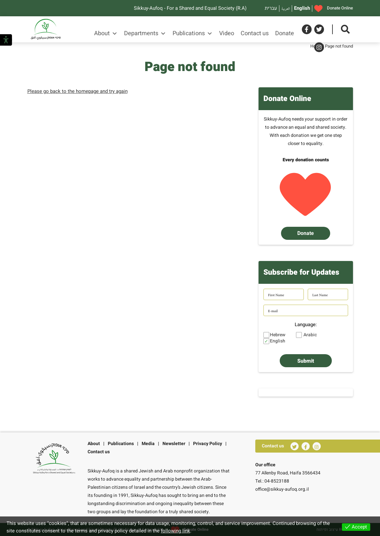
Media (148, 443)
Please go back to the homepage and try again (77, 91)
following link (175, 530)
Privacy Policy (207, 443)
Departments (145, 33)
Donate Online (333, 8)
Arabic (310, 335)
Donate (284, 33)
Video (226, 33)
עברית (271, 8)
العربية (285, 8)
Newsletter (173, 443)
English (302, 8)
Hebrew (277, 335)
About (106, 33)
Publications (193, 33)
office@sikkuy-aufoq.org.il (282, 489)
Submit (305, 361)
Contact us (255, 33)
